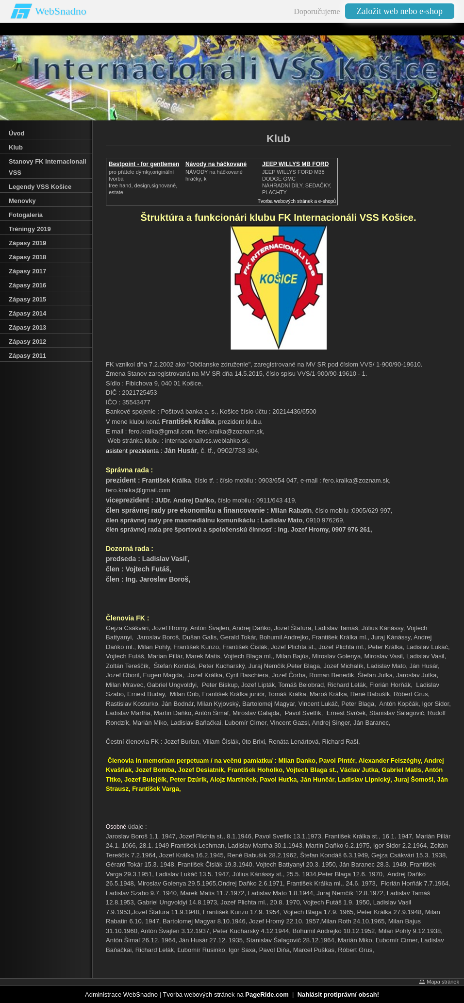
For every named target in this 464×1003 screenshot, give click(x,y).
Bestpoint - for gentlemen (144, 164)
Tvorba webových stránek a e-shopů (297, 201)
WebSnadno (60, 11)
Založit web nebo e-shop (400, 11)
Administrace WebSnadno (121, 994)
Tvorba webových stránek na (225, 994)
